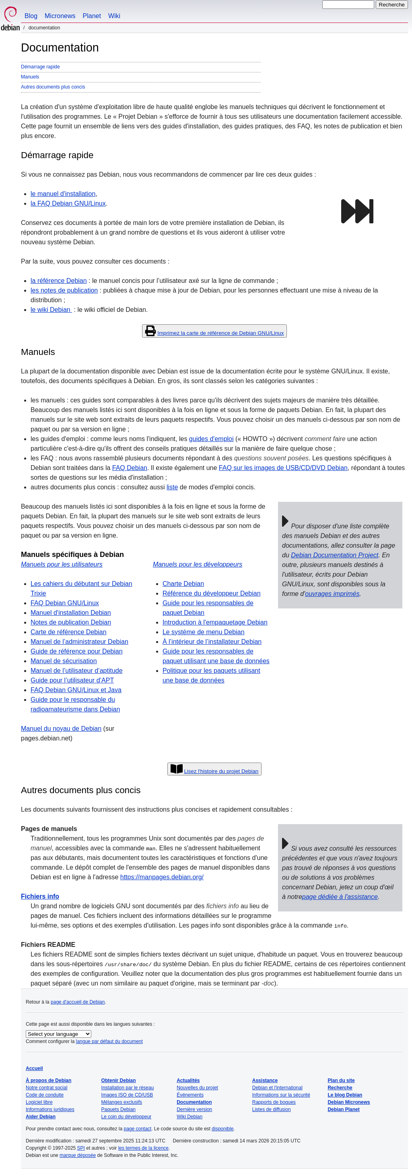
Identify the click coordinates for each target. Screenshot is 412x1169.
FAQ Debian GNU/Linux (65, 603)
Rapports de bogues (274, 1102)
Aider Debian (41, 1117)
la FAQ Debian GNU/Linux (68, 203)
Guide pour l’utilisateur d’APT (72, 680)
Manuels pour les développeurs (197, 564)
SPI (81, 1148)
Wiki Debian (189, 1117)
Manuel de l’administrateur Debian (79, 641)
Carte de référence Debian (69, 632)
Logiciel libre (39, 1102)
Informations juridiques (50, 1109)
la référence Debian (59, 280)
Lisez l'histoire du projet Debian (221, 771)
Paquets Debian (118, 1109)
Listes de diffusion (271, 1109)
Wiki (114, 15)
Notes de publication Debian (71, 622)
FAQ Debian (129, 467)
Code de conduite (45, 1095)
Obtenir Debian (118, 1080)
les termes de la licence (143, 1148)
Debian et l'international (277, 1088)
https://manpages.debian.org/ (162, 877)
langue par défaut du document (109, 1041)
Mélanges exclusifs (121, 1102)
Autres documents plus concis (53, 87)
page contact (137, 1129)
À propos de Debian (48, 1080)
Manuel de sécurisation (64, 661)
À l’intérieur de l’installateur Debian (212, 641)
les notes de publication (64, 290)
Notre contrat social (46, 1088)
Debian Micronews (349, 1102)
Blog (31, 15)
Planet (92, 15)
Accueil (34, 1068)
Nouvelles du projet (197, 1088)
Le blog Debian (345, 1095)
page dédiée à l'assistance (340, 896)
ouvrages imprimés (332, 593)
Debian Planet (343, 1109)
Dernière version (194, 1109)
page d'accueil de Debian (78, 1002)
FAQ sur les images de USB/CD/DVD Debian (283, 467)
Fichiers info (40, 896)
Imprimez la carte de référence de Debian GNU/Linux (220, 333)
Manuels (30, 77)
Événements (190, 1095)
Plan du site (341, 1080)
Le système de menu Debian (204, 632)
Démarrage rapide (40, 67)
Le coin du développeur (126, 1117)
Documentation (194, 1102)
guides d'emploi (211, 438)
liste (172, 487)
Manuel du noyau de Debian (61, 728)
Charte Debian (183, 583)
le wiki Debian (51, 309)
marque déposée (78, 1155)
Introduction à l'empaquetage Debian (215, 622)
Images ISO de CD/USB (127, 1095)
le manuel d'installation (63, 193)
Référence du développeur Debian (212, 593)
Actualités (188, 1080)
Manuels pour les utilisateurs (62, 564)
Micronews (60, 15)
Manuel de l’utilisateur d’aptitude (77, 670)
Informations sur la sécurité (281, 1095)
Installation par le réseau (127, 1088)
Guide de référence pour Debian (77, 651)
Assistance (265, 1080)
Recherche (340, 1088)
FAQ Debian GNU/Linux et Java (76, 690)
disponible (222, 1129)
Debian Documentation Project (334, 555)
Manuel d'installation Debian (71, 612)
